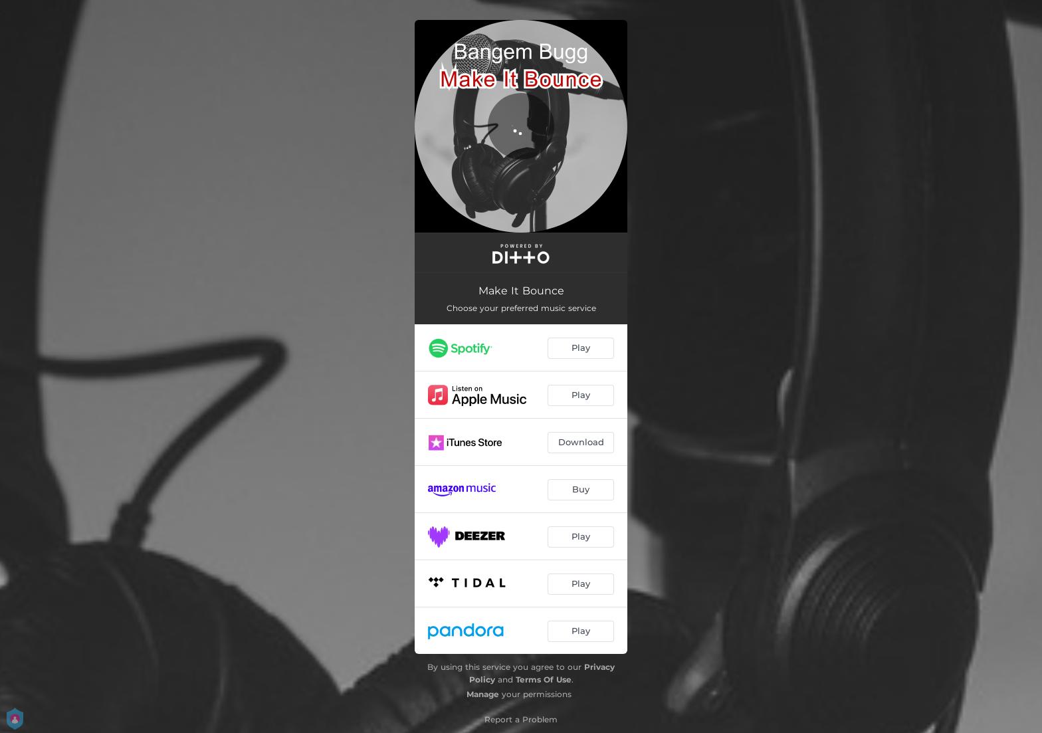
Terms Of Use (544, 679)
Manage (483, 694)
